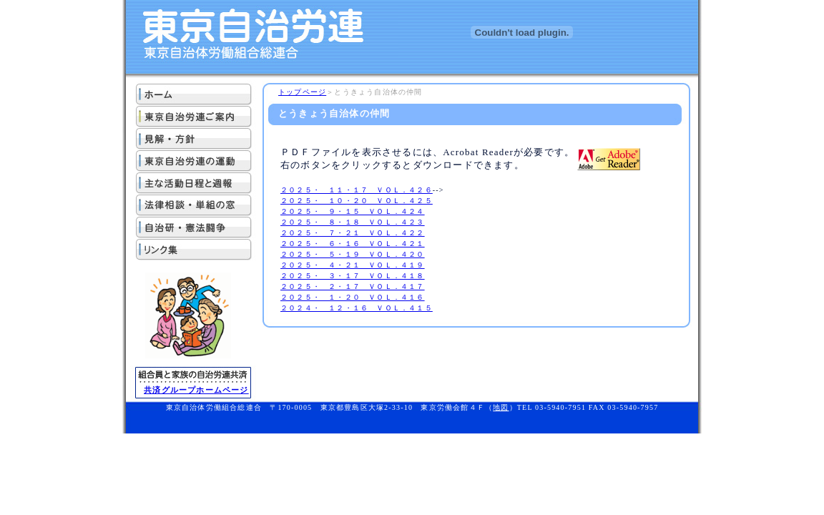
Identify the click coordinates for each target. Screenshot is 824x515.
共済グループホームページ (196, 390)
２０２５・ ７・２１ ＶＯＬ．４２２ (352, 233)
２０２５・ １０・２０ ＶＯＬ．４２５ (356, 201)
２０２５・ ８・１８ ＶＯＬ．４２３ (352, 222)
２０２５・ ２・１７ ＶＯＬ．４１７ (352, 286)
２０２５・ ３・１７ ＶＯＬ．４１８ (352, 276)
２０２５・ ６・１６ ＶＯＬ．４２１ (352, 243)
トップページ (302, 92)
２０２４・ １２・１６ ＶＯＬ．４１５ (356, 308)
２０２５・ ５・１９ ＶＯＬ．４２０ (352, 254)
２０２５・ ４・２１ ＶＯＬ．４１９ (352, 265)
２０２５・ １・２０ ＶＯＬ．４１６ (352, 297)
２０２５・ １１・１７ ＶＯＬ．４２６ (356, 190)
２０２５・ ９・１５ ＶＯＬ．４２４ (352, 211)
